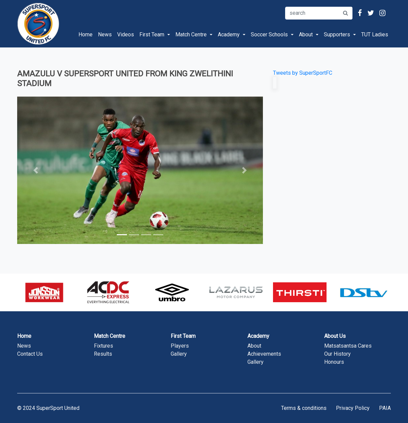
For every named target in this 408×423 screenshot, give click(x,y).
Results (103, 354)
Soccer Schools (269, 34)
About (306, 34)
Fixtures (103, 346)
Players (180, 346)
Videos (125, 34)
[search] (312, 13)
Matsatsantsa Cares (348, 346)
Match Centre (191, 34)
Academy (229, 34)
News (105, 34)
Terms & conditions (304, 408)
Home (86, 34)
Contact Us (30, 354)
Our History (337, 354)
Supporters (337, 34)
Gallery (179, 354)
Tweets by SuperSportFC (302, 73)
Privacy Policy (353, 408)
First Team (151, 34)
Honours (334, 362)
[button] (35, 170)
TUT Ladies (374, 34)
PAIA (385, 408)
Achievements (264, 354)
